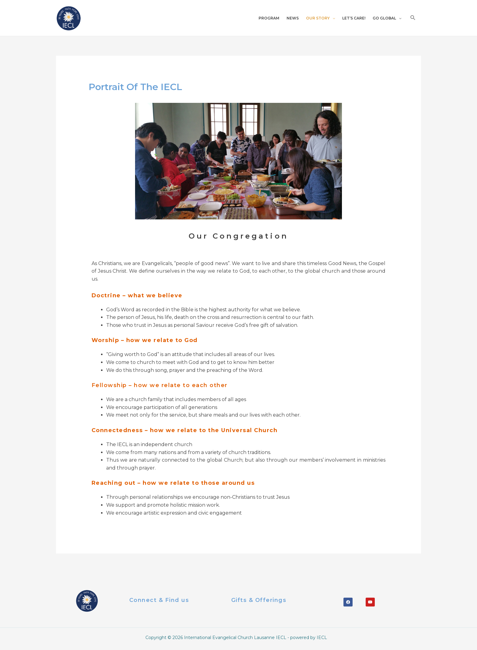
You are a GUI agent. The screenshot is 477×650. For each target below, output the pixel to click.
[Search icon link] (413, 19)
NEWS (293, 19)
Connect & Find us (159, 602)
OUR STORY (318, 19)
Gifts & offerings (259, 602)
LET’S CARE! (353, 19)
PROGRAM (269, 19)
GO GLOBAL (384, 19)
